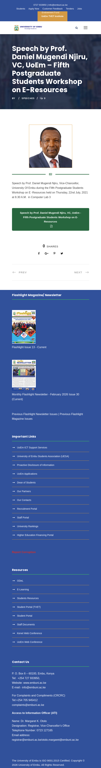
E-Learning (23, 589)
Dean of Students (26, 482)
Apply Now (33, 8)
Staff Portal (23, 517)
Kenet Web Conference (29, 633)
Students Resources (28, 598)
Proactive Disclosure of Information (35, 465)
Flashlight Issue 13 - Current (29, 347)
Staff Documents (26, 624)
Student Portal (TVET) (29, 607)
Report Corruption (24, 552)
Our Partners (24, 491)
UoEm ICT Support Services (32, 447)
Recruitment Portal (27, 508)
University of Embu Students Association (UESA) (43, 456)
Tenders (70, 8)
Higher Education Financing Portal (35, 535)
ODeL (20, 580)
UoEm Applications (27, 473)
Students (20, 8)
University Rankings (27, 526)
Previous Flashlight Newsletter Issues (35, 414)
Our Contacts (24, 500)
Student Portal (24, 615)
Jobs (79, 8)
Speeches (28, 98)
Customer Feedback (53, 8)
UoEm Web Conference (30, 642)
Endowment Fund (50, 12)
